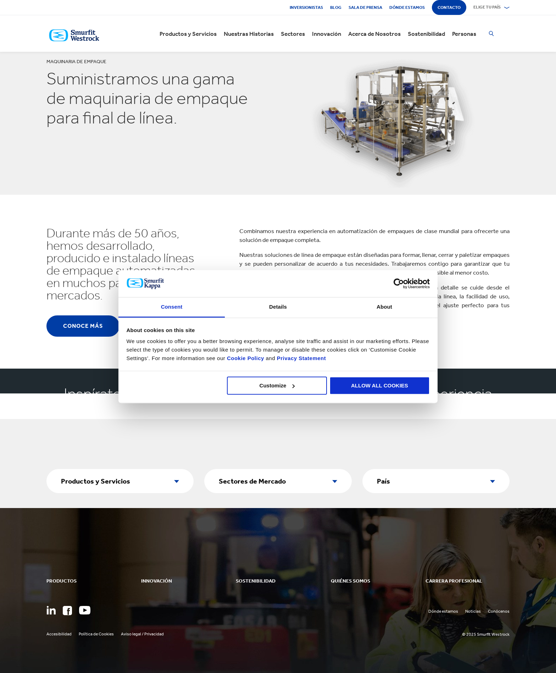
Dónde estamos (407, 7)
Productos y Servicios (188, 33)
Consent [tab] (172, 307)
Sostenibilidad (426, 33)
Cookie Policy (245, 358)
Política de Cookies (96, 633)
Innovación (326, 33)
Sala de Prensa (365, 7)
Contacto (449, 7)
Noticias (473, 611)
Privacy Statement (300, 358)
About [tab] (384, 307)
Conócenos (499, 611)
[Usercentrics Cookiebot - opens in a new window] (399, 283)
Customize (277, 385)
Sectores (293, 33)
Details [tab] (278, 307)
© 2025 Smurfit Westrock (486, 634)
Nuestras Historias (249, 33)
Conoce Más (83, 325)
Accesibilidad (59, 633)
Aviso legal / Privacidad (142, 633)
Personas (464, 33)
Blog (335, 7)
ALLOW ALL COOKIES (379, 385)
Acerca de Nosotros (374, 33)
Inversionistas (306, 7)
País (383, 481)
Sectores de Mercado (252, 481)
